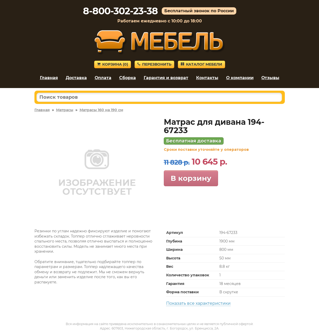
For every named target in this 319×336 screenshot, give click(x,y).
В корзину (191, 178)
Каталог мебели (201, 64)
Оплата (103, 77)
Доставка (76, 77)
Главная (49, 77)
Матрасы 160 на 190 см (101, 110)
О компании (240, 77)
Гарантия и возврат (166, 77)
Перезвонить (154, 64)
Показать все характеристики (198, 303)
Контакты (207, 77)
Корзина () (112, 64)
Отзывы (270, 77)
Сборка (127, 77)
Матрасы (64, 110)
